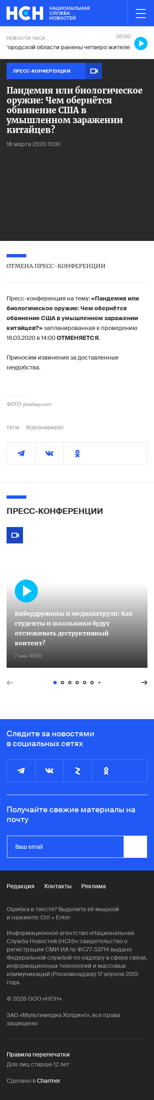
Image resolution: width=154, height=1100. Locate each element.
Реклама (93, 886)
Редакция (20, 886)
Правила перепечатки (38, 1054)
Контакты (57, 886)
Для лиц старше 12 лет (38, 1064)
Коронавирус (45, 427)
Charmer (48, 1080)
